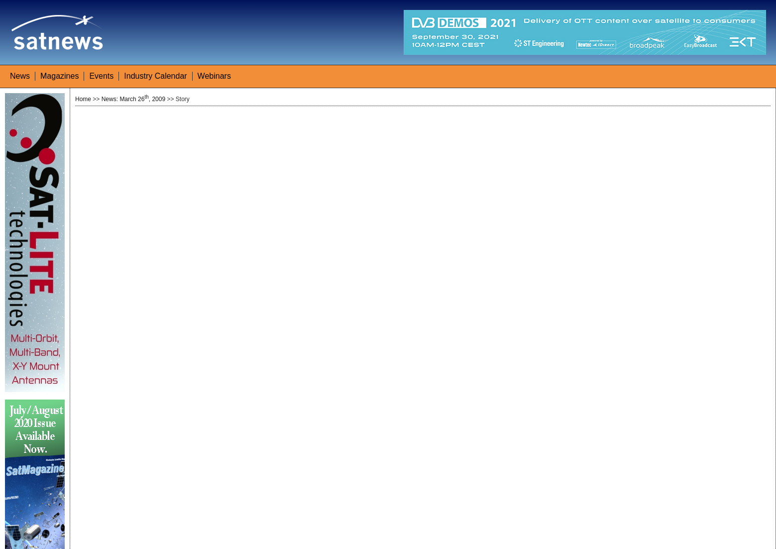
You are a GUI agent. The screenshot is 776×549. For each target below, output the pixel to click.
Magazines (59, 76)
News (20, 76)
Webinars (214, 76)
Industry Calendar (155, 76)
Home (83, 99)
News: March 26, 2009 (133, 99)
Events (101, 76)
